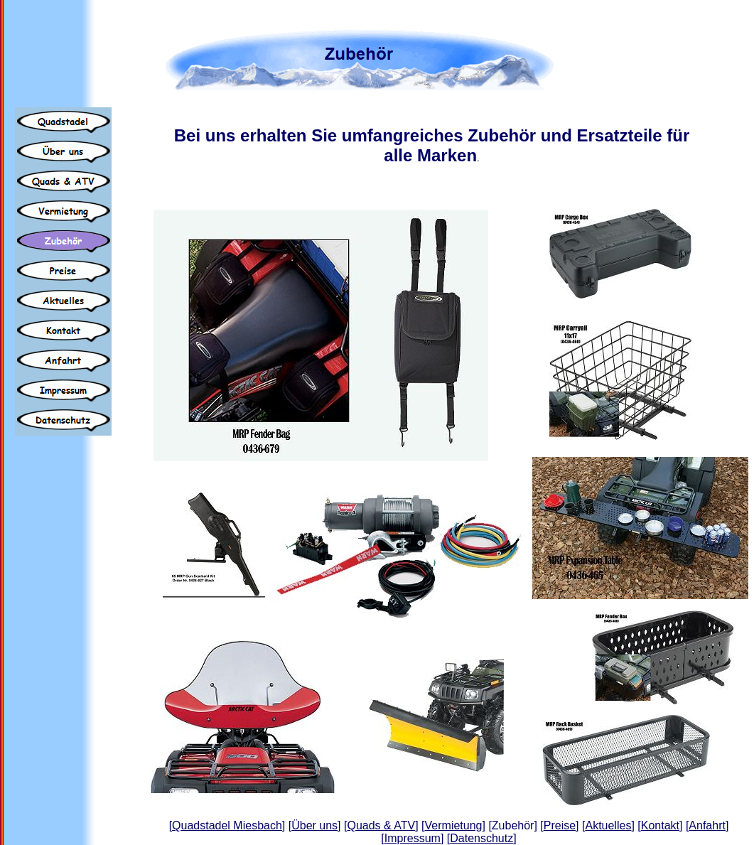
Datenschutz (481, 838)
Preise (560, 825)
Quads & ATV (381, 825)
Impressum (412, 838)
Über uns (314, 825)
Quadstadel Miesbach (227, 825)
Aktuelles (608, 825)
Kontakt (660, 825)
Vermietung (454, 825)
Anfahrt (707, 825)
